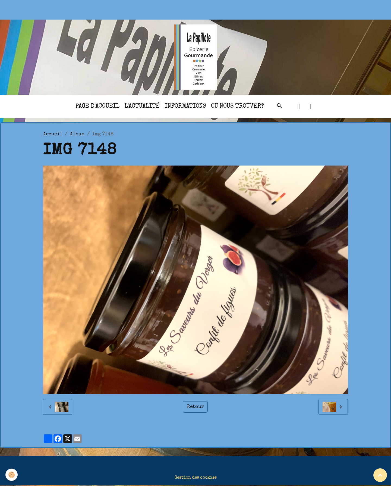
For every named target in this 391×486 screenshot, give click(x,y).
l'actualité (142, 106)
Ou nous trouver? (237, 106)
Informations (185, 106)
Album (77, 134)
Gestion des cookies (196, 478)
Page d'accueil (97, 106)
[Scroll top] (380, 475)
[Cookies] (11, 475)
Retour (195, 406)
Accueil (52, 134)
